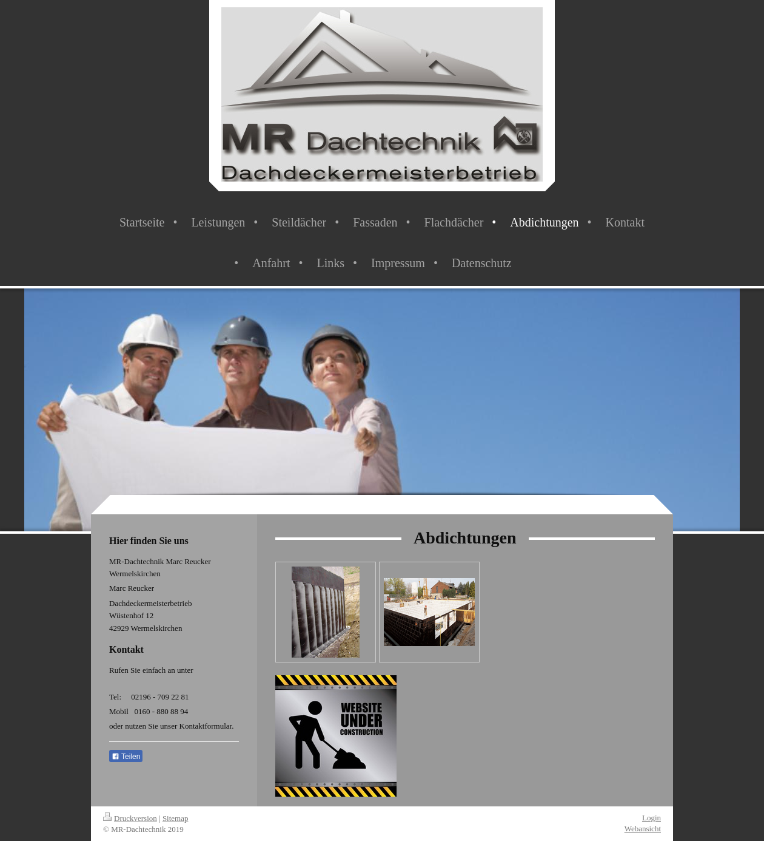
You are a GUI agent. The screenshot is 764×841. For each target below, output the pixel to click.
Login (651, 817)
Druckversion (130, 818)
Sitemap (176, 818)
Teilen (126, 756)
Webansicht (643, 828)
